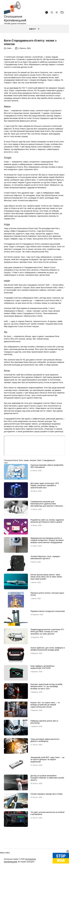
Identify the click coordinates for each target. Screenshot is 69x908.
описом (33, 495)
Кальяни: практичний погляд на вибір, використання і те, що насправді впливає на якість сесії (47, 720)
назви (26, 495)
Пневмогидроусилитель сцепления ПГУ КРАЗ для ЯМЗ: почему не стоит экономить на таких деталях (47, 666)
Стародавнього (48, 495)
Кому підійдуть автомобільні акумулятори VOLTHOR (42, 701)
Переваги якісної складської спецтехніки (48, 645)
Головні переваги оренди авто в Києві (46, 828)
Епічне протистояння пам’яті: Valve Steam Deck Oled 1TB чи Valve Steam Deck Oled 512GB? (46, 611)
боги (21, 495)
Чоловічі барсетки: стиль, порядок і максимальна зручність (45, 592)
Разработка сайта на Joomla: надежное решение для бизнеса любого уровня (47, 555)
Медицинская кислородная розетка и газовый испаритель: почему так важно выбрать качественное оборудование (47, 574)
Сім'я (9, 83)
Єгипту (15, 495)
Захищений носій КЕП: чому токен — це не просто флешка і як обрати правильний (47, 794)
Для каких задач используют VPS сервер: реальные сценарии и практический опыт (45, 519)
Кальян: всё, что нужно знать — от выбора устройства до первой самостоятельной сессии (45, 739)
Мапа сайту (5, 887)
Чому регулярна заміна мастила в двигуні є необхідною (45, 774)
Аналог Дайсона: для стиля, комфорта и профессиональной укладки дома (48, 683)
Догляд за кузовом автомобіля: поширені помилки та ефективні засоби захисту (47, 812)
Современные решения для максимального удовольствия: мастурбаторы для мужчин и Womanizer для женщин (48, 539)
